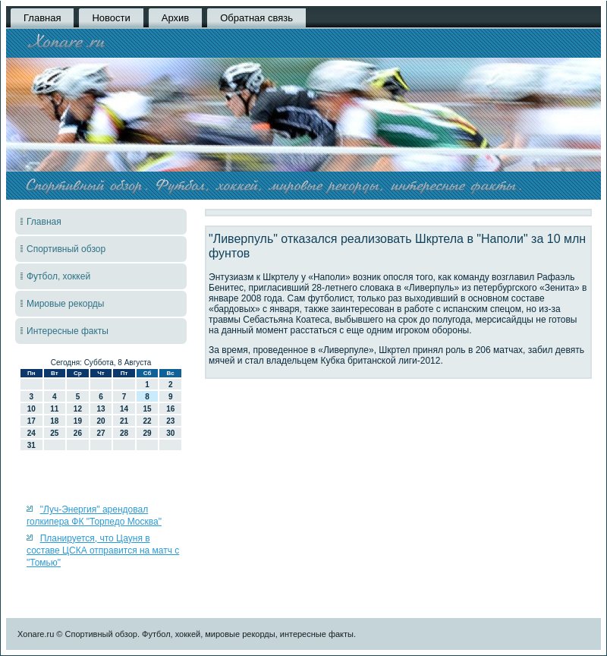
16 (170, 409)
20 (100, 421)
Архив (175, 18)
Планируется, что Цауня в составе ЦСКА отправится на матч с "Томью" (103, 551)
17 (31, 421)
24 (31, 433)
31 (31, 445)
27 (100, 433)
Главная (42, 18)
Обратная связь (256, 18)
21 (124, 421)
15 (147, 409)
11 (54, 409)
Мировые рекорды (66, 303)
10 (31, 409)
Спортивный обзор (66, 249)
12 (78, 409)
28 (124, 433)
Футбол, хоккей (58, 276)
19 (78, 421)
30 (170, 433)
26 (78, 433)
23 (170, 421)
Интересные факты (68, 331)
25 (54, 433)
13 (100, 409)
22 (147, 421)
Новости (111, 18)
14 (124, 409)
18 (54, 421)
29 (147, 433)
